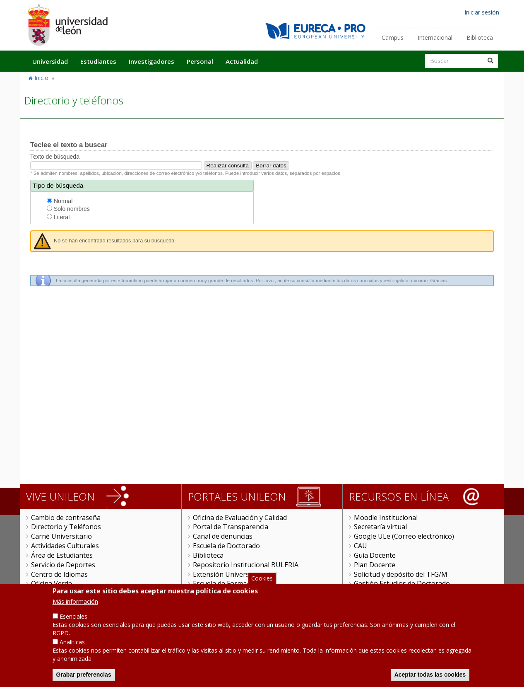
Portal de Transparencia (230, 526)
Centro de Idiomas (59, 574)
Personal (200, 61)
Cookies (262, 579)
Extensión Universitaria (229, 574)
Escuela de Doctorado (226, 545)
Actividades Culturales (65, 545)
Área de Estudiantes (62, 555)
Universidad (50, 61)
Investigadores (151, 61)
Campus (393, 37)
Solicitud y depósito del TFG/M (400, 574)
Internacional (435, 37)
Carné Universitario (61, 536)
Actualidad (242, 61)
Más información (75, 602)
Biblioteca (479, 37)
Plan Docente (374, 564)
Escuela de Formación (226, 583)
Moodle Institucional (386, 517)
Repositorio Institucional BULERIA (245, 564)
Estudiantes (98, 61)
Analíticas (72, 643)
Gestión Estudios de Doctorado (402, 583)
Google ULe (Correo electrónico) (404, 536)
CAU (360, 545)
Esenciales (73, 617)
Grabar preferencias (83, 675)
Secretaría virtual (380, 526)
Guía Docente (375, 555)
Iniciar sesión (481, 12)
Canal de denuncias (222, 536)
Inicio (41, 78)
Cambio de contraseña (66, 517)
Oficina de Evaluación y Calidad (240, 517)
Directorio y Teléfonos (66, 526)
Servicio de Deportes (63, 564)
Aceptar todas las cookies (430, 675)
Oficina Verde (51, 583)
